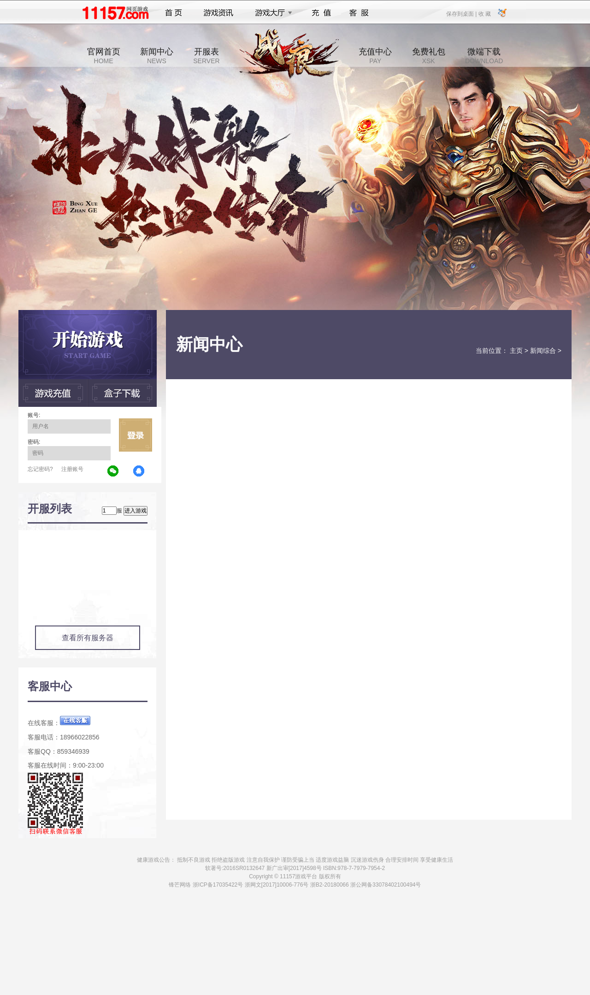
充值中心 (375, 56)
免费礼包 (428, 56)
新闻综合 (543, 350)
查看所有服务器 (87, 638)
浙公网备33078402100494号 (385, 885)
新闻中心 (156, 56)
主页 (516, 350)
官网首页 (103, 56)
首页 (173, 13)
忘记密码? (40, 469)
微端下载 (484, 56)
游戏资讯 (218, 13)
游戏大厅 (271, 13)
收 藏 (484, 13)
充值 (321, 13)
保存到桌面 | (462, 13)
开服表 (206, 56)
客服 (359, 13)
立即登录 (135, 435)
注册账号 (72, 469)
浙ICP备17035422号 (218, 885)
